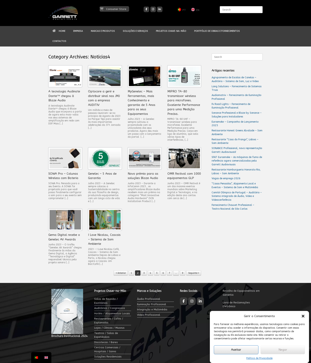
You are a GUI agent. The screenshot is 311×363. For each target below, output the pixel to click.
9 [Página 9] (182, 273)
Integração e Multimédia (152, 309)
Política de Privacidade (259, 358)
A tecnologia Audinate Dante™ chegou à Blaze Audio (64, 96)
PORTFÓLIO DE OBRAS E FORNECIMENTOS (217, 31)
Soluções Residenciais (108, 356)
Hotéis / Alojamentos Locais (112, 313)
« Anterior (121, 273)
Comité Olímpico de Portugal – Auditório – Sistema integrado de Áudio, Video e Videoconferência (237, 196)
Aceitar (236, 349)
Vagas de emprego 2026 (226, 178)
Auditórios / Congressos (109, 308)
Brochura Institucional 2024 (69, 336)
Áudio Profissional (148, 298)
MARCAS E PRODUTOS (103, 31)
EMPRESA (78, 31)
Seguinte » (193, 273)
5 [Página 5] (156, 273)
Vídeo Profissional (148, 314)
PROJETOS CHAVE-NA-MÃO (171, 31)
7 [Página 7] (169, 273)
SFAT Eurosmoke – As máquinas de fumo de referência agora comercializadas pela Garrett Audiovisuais (237, 161)
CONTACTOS (59, 41)
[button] (303, 316)
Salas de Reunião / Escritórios (106, 300)
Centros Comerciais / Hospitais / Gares (107, 349)
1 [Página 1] (131, 273)
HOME (58, 31)
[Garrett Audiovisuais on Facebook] (146, 9)
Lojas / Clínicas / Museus (109, 327)
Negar (282, 349)
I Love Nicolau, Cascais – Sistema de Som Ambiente (104, 239)
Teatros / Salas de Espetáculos (106, 335)
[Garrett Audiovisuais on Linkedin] (159, 9)
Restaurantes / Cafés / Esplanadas (108, 320)
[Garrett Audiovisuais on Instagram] (153, 9)
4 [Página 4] (150, 273)
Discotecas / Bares (106, 342)
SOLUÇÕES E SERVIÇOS (135, 31)
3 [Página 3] (144, 273)
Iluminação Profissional (151, 304)
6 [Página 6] (163, 273)
